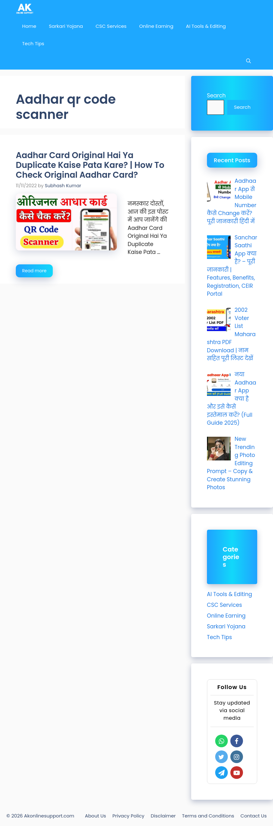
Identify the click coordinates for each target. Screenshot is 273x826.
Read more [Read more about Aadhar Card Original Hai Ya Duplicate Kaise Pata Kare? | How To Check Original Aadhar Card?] (34, 271)
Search (216, 95)
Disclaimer (163, 815)
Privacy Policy (128, 815)
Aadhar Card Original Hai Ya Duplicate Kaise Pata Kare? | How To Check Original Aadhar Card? (90, 165)
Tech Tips (33, 43)
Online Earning (156, 26)
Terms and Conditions (208, 815)
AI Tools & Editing (206, 26)
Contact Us (253, 815)
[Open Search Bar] (248, 61)
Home (29, 26)
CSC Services (110, 26)
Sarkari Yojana (66, 26)
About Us (95, 815)
